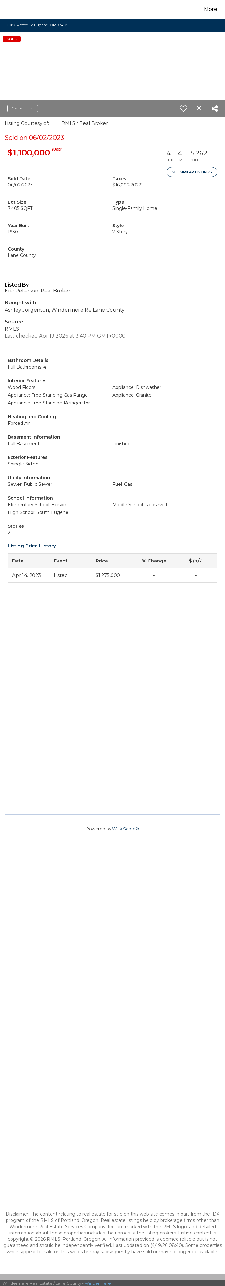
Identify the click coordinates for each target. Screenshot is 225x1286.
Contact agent (23, 108)
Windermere (98, 1283)
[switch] (183, 108)
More (210, 9)
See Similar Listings (192, 172)
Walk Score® (125, 828)
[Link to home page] (15, 9)
